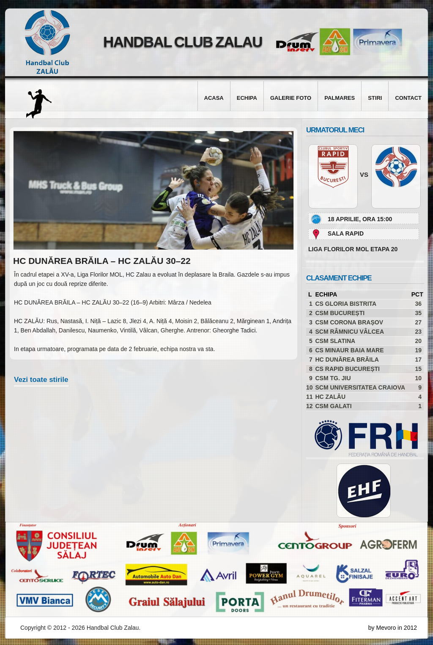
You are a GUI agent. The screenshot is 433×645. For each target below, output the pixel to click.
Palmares (339, 98)
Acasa (214, 98)
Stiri (375, 98)
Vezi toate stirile (41, 380)
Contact (408, 98)
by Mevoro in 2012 (392, 627)
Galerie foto (290, 98)
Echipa (247, 98)
